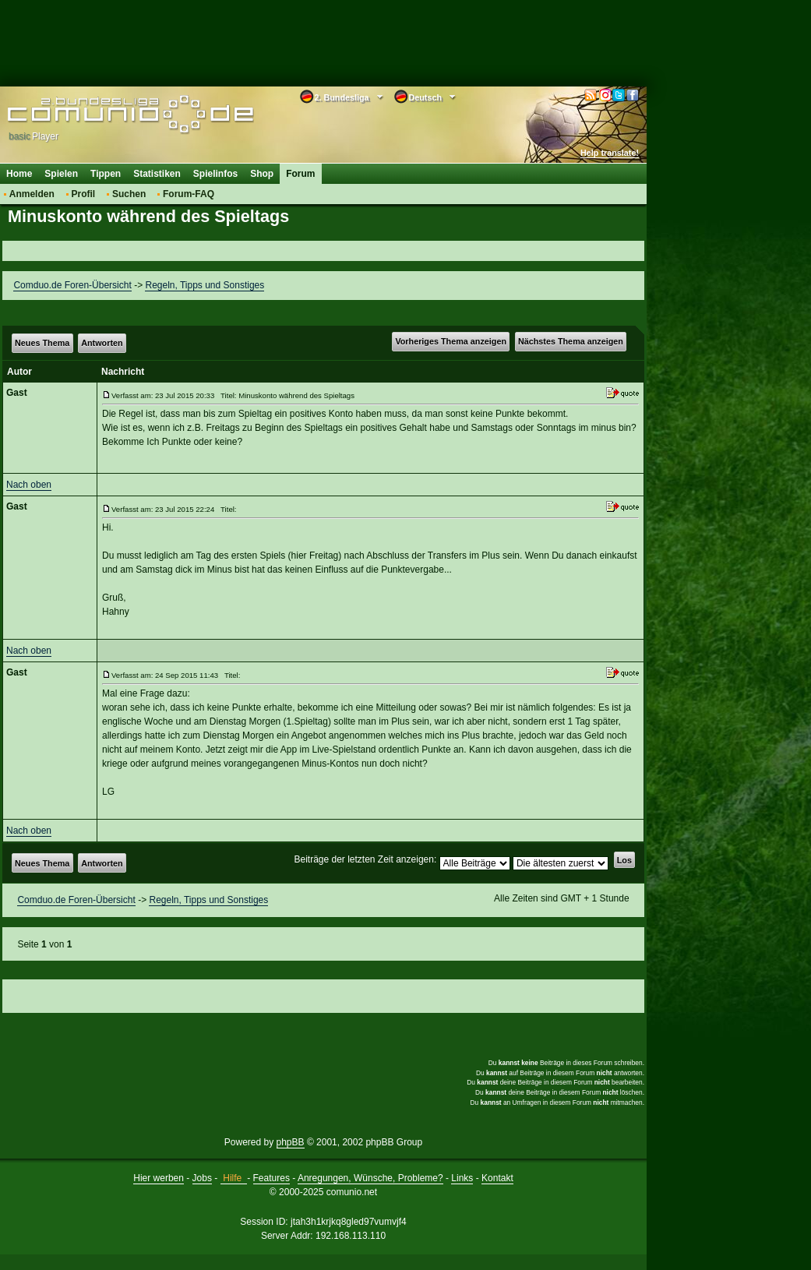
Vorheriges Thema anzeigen (450, 341)
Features (271, 1178)
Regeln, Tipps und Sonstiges (204, 285)
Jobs (202, 1178)
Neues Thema (42, 342)
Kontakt (497, 1178)
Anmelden (32, 194)
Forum (300, 173)
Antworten (101, 342)
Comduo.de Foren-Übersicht (72, 285)
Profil (84, 194)
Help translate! (609, 152)
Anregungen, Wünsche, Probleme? (370, 1178)
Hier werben (158, 1178)
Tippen (105, 173)
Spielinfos (215, 173)
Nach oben (28, 484)
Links (462, 1178)
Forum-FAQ (188, 194)
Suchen (129, 194)
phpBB (291, 1142)
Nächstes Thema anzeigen (570, 341)
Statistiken (157, 173)
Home (19, 173)
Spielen (61, 173)
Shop (261, 173)
